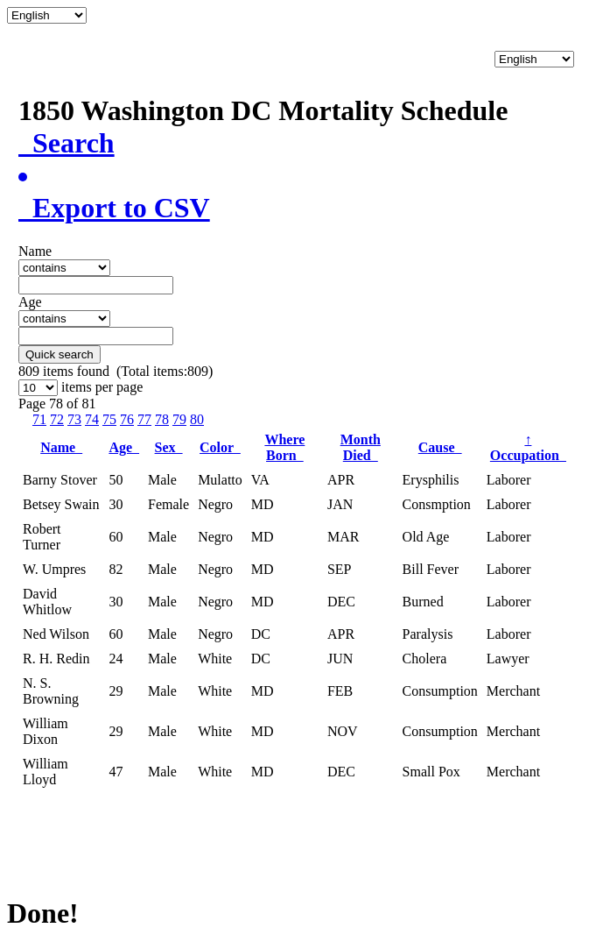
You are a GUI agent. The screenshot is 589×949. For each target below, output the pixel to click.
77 (144, 419)
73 (74, 419)
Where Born (284, 447)
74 (92, 419)
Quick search (59, 354)
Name (61, 447)
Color (220, 447)
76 (127, 419)
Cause (440, 447)
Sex (169, 447)
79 (179, 419)
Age (124, 447)
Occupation (528, 447)
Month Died (360, 447)
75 (109, 419)
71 (39, 419)
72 (57, 419)
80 (197, 419)
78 (162, 419)
